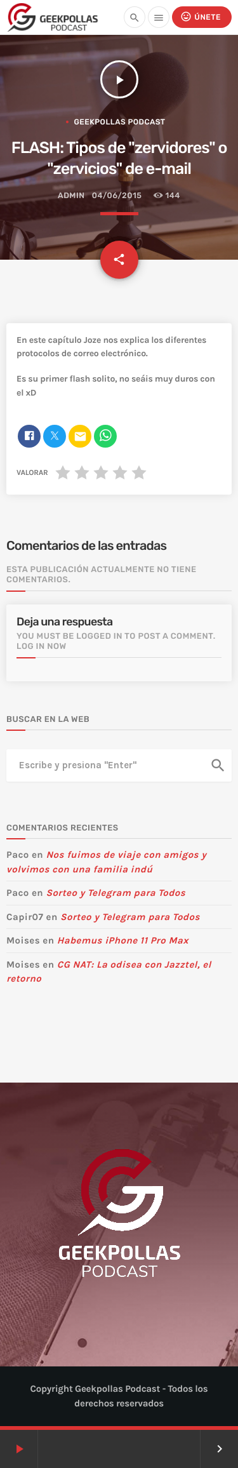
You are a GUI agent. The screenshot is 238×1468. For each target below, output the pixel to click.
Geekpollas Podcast (119, 121)
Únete (200, 16)
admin (71, 196)
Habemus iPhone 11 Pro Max (122, 940)
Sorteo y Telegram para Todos (115, 892)
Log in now (42, 646)
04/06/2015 (117, 196)
